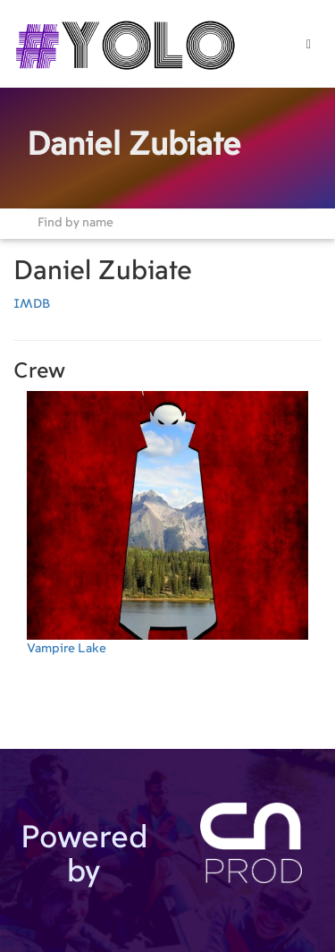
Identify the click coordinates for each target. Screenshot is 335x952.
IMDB (31, 304)
